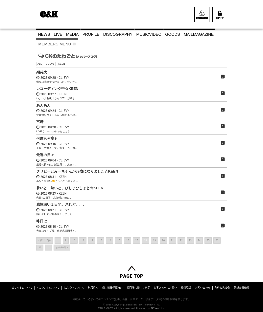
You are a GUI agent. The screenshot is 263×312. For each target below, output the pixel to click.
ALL (39, 63)
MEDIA (72, 34)
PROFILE (91, 34)
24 (199, 240)
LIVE (58, 34)
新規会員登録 (241, 287)
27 (39, 247)
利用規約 (93, 287)
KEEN (61, 63)
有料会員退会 (222, 287)
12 (91, 240)
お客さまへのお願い (165, 287)
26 (217, 240)
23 (190, 240)
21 (172, 240)
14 (109, 240)
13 (100, 240)
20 (163, 240)
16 (127, 240)
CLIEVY (50, 63)
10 (73, 240)
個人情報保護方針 (112, 287)
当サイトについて (22, 287)
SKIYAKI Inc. (157, 308)
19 (154, 240)
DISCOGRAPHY (117, 34)
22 (181, 240)
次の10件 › (62, 247)
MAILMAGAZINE (199, 34)
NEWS (44, 34)
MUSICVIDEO (148, 34)
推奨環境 (186, 287)
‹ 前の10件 (44, 240)
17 (136, 240)
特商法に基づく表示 (138, 287)
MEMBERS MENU (57, 44)
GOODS (172, 34)
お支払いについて (73, 287)
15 (118, 240)
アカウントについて (48, 287)
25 (208, 240)
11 (82, 240)
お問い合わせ (202, 287)
